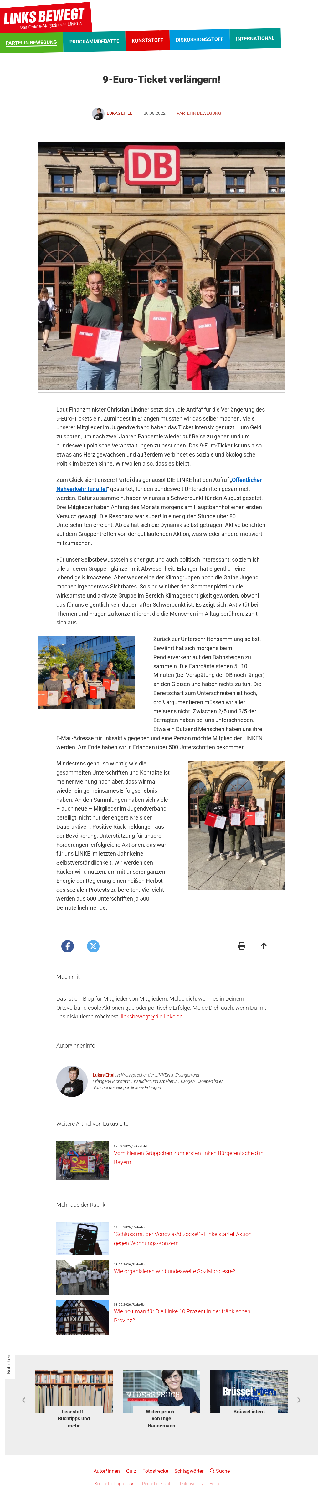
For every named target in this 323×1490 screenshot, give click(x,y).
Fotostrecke (155, 1471)
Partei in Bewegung (199, 113)
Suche (220, 1471)
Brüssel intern (249, 1412)
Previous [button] (24, 1400)
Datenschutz (192, 1483)
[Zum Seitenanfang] (264, 946)
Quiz (131, 1471)
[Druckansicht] (241, 946)
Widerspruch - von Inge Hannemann (161, 1419)
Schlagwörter (188, 1471)
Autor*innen (107, 1471)
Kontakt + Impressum (115, 1483)
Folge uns (219, 1483)
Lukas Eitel (104, 1075)
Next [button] (299, 1400)
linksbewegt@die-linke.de (151, 1016)
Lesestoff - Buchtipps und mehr (74, 1419)
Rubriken (9, 1364)
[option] (74, 1400)
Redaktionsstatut (158, 1483)
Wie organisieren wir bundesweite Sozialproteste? (174, 1271)
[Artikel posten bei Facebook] (67, 946)
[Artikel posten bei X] (93, 946)
